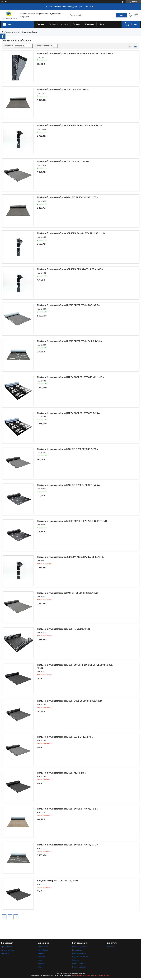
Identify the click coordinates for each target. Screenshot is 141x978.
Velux (40, 967)
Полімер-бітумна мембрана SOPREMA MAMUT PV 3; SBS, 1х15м (69, 125)
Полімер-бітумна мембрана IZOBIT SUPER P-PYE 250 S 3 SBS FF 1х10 (72, 521)
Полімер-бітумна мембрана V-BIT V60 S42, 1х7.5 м (63, 161)
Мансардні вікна (78, 963)
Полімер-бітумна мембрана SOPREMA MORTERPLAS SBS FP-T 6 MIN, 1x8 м (75, 53)
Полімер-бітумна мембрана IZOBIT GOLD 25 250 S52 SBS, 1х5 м (69, 701)
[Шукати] (121, 15)
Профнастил (77, 950)
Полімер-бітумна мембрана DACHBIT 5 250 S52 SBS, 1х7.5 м (67, 449)
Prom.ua (82, 973)
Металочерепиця (79, 947)
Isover (40, 960)
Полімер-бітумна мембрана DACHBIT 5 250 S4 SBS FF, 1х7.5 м (68, 485)
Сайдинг (75, 960)
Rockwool (41, 957)
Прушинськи (43, 947)
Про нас (76, 24)
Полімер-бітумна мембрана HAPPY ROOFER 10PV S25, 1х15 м (68, 413)
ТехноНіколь (43, 950)
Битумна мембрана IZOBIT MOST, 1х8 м (57, 880)
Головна (40, 24)
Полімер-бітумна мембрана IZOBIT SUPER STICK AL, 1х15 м (67, 808)
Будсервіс (42, 963)
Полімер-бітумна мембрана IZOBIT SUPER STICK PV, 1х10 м (67, 844)
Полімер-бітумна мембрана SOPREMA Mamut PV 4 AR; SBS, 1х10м (70, 557)
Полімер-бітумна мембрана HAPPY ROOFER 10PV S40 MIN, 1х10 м (70, 377)
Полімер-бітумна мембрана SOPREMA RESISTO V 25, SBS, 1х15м (70, 269)
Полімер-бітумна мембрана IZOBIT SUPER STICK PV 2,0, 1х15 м (69, 341)
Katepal (41, 953)
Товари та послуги (57, 24)
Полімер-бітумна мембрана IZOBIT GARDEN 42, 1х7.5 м (65, 737)
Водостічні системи (80, 957)
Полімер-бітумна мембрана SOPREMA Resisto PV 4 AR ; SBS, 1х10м (71, 233)
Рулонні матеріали (79, 967)
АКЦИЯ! (89, 6)
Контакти (89, 24)
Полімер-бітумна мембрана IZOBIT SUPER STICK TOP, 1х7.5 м (68, 305)
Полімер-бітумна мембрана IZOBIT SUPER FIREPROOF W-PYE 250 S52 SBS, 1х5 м (75, 666)
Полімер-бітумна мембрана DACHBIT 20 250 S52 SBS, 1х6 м (67, 593)
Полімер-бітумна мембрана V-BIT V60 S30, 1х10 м (62, 89)
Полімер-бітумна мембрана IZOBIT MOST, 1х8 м (61, 772)
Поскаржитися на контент (81, 976)
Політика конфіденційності (100, 976)
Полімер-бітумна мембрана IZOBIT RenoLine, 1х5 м (63, 629)
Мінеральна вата (79, 953)
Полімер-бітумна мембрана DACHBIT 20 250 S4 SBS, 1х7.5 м (67, 197)
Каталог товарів (7, 950)
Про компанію (6, 947)
